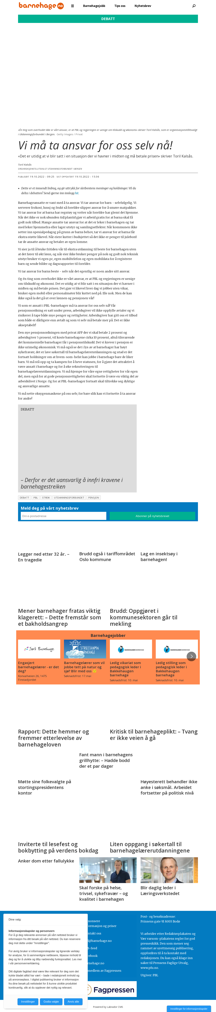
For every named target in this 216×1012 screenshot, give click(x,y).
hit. (77, 193)
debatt (24, 497)
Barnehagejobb (94, 6)
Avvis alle (73, 1001)
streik (46, 497)
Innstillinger (28, 1001)
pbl (36, 497)
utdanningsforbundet (69, 497)
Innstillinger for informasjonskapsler (188, 1008)
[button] (191, 656)
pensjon (93, 497)
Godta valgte (51, 1001)
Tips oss (119, 6)
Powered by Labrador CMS (108, 1006)
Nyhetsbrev (142, 6)
